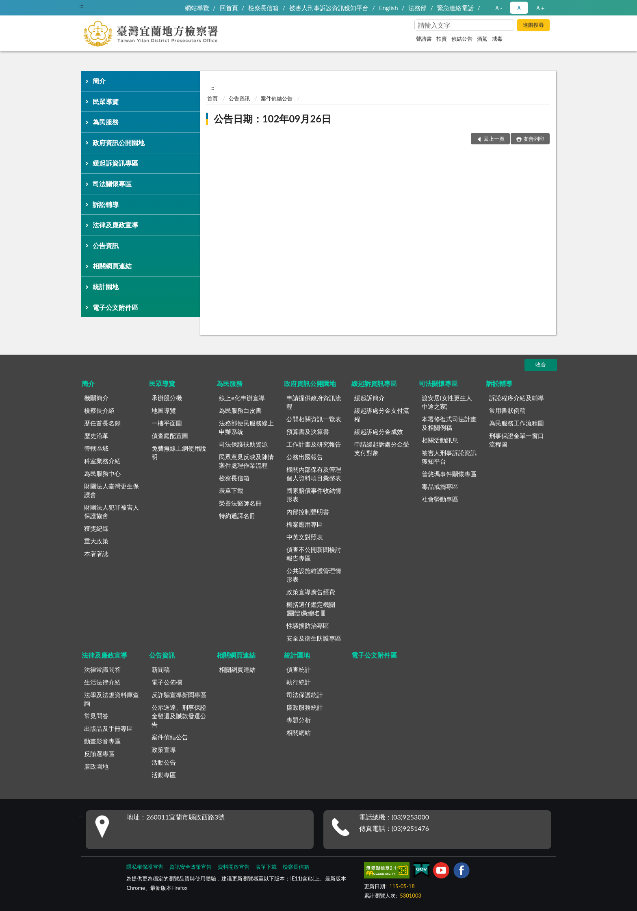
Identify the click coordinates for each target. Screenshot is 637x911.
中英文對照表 (304, 536)
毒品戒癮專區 (440, 486)
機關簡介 (96, 397)
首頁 (212, 98)
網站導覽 (197, 7)
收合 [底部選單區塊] (540, 364)
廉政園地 (96, 766)
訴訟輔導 (106, 204)
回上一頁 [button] (494, 138)
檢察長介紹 (99, 410)
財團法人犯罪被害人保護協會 (111, 511)
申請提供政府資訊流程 (313, 402)
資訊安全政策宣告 (190, 866)
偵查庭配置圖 (170, 435)
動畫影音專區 (102, 741)
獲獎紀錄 (96, 528)
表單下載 (231, 490)
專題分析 (298, 720)
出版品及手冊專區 (108, 728)
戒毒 (497, 38)
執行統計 (298, 682)
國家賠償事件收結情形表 (313, 495)
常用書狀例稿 (507, 410)
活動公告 (164, 762)
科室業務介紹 (102, 460)
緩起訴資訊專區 (115, 163)
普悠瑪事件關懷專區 (449, 473)
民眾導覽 (106, 101)
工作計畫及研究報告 (313, 444)
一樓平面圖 (167, 423)
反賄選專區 (99, 753)
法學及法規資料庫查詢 (111, 699)
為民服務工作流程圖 (516, 423)
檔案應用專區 (304, 524)
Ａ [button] (519, 7)
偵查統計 (298, 669)
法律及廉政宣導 (115, 225)
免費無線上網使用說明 (179, 452)
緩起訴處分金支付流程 (381, 415)
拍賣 (441, 38)
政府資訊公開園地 (119, 142)
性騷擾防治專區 (307, 625)
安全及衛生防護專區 (313, 638)
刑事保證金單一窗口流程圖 (516, 440)
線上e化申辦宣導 (242, 397)
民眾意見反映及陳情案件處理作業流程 (246, 461)
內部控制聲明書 (307, 511)
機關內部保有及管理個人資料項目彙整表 (313, 474)
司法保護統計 (304, 694)
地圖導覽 (164, 410)
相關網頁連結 (112, 266)
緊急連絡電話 (455, 7)
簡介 (99, 81)
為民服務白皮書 (240, 410)
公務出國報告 (304, 456)
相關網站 (298, 732)
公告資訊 (106, 245)
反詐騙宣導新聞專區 (179, 694)
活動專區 (164, 774)
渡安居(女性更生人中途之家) (447, 402)
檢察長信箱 (263, 7)
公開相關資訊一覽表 (313, 419)
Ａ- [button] (498, 7)
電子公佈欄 (167, 682)
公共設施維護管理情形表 (313, 575)
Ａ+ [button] (540, 7)
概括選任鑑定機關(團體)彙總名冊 (310, 609)
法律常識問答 (102, 669)
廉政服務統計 (304, 707)
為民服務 (106, 122)
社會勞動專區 (440, 499)
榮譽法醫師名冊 (240, 503)
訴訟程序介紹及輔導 (516, 397)
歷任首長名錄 (102, 423)
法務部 (417, 7)
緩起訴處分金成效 (378, 431)
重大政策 (96, 541)
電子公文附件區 (115, 307)
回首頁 (229, 7)
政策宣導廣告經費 (310, 591)
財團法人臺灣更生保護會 (111, 490)
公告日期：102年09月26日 (272, 118)
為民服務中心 (102, 473)
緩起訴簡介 (369, 397)
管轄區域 (96, 448)
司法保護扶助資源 (243, 444)
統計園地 (106, 286)
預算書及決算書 (307, 431)
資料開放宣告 (233, 866)
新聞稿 (161, 669)
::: (81, 6)
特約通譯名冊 (237, 515)
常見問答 (96, 715)
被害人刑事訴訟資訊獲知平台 (328, 7)
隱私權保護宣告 (144, 866)
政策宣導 (164, 749)
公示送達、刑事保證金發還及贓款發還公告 (179, 716)
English (388, 7)
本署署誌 (96, 553)
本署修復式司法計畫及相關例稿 (449, 423)
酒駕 (482, 38)
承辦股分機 (167, 397)
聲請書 (424, 38)
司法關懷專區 (112, 183)
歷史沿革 (96, 435)
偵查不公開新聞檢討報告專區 (313, 554)
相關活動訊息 (440, 440)
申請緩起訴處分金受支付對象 (381, 448)
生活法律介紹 (102, 682)
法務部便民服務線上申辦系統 (246, 427)
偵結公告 (461, 38)
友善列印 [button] (533, 138)
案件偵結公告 (276, 98)
